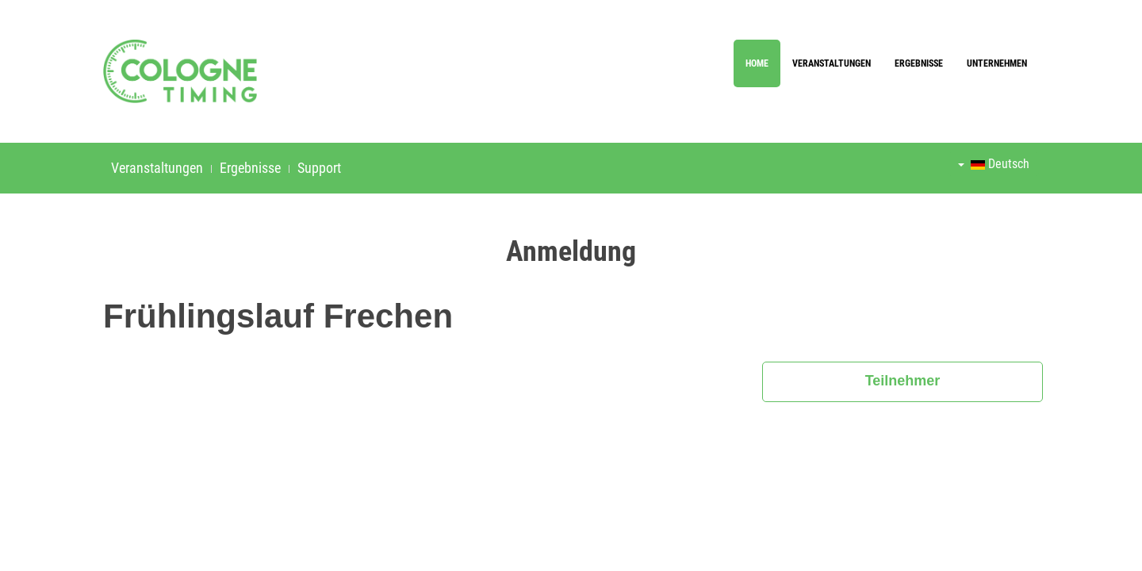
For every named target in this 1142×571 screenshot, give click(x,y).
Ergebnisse (919, 63)
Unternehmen (997, 63)
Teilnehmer (903, 381)
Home (756, 63)
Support (319, 167)
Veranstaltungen (831, 63)
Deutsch (993, 163)
